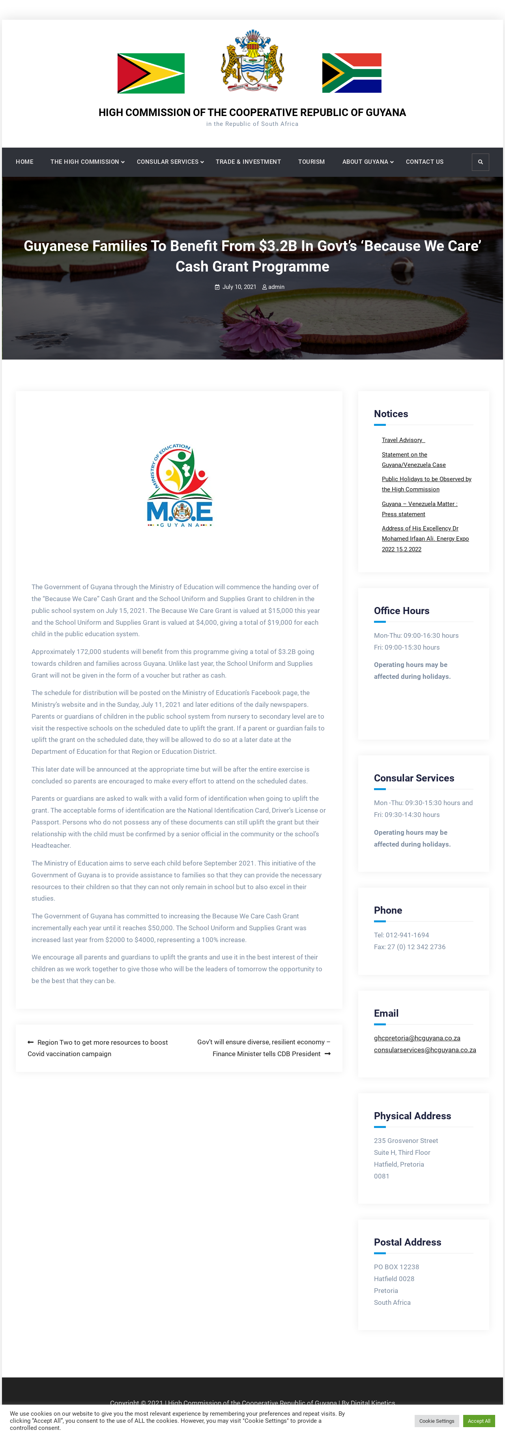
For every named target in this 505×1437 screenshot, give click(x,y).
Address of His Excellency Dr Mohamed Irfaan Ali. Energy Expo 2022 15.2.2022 (425, 539)
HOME (24, 161)
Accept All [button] (479, 1421)
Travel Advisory (403, 440)
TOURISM (311, 161)
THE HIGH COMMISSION (85, 161)
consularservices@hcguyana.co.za (425, 1050)
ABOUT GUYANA (365, 161)
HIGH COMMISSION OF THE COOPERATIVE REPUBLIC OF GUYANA (252, 112)
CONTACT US (425, 161)
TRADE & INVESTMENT (248, 161)
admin (276, 286)
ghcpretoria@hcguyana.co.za (417, 1038)
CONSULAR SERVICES (168, 161)
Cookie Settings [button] (436, 1421)
